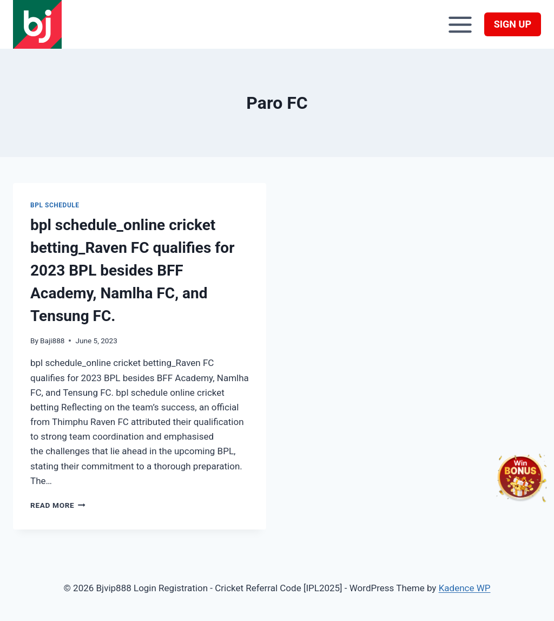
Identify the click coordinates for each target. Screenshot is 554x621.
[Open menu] (460, 24)
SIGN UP (512, 24)
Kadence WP (465, 588)
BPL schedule (55, 205)
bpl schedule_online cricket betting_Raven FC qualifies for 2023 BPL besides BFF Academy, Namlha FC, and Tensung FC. (132, 270)
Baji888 (52, 340)
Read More (57, 505)
